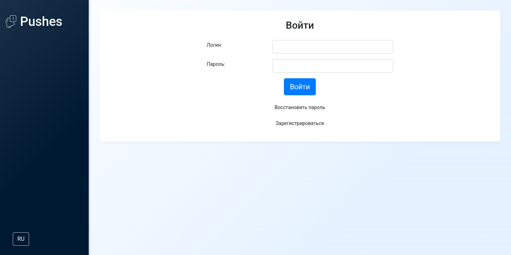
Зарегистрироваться (300, 123)
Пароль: (216, 64)
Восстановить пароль (300, 107)
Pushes (34, 21)
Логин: (214, 45)
